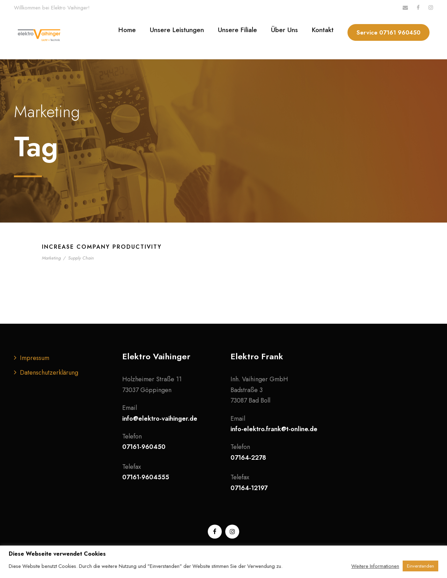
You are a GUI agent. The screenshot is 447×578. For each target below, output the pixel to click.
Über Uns (284, 30)
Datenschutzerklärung (49, 372)
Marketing (51, 258)
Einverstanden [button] (420, 566)
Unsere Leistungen (177, 30)
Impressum (34, 357)
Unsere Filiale (237, 30)
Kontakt (323, 30)
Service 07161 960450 (388, 32)
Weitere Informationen (375, 566)
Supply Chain (81, 258)
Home (127, 30)
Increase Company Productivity (102, 247)
